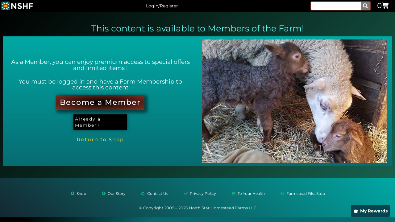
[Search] (365, 6)
